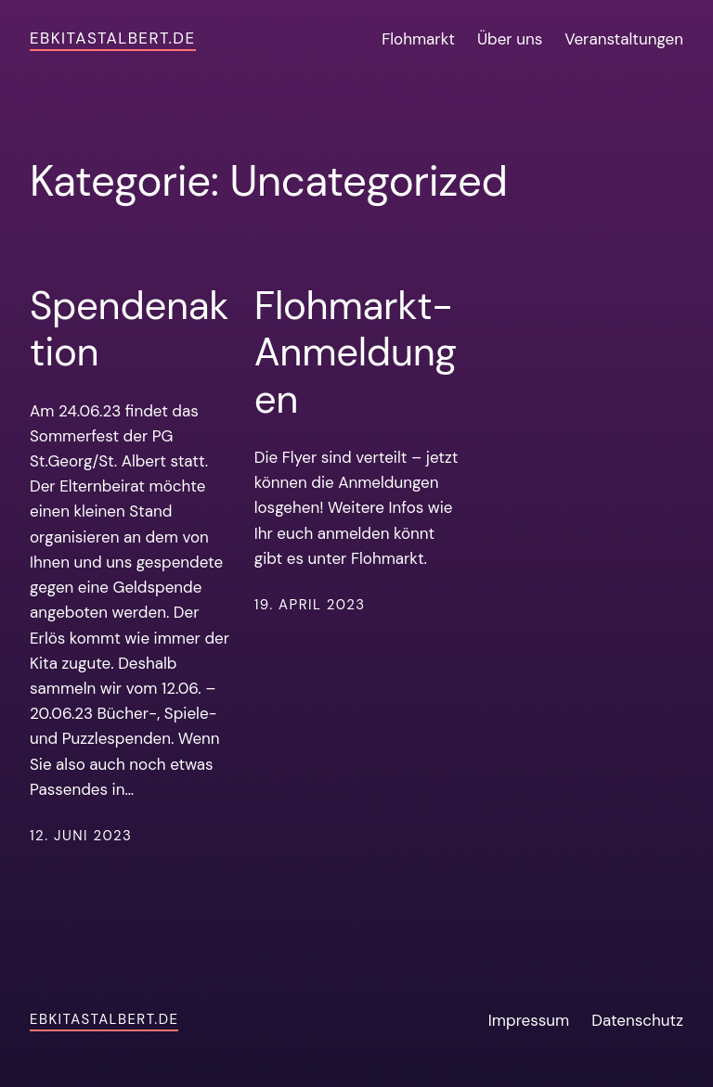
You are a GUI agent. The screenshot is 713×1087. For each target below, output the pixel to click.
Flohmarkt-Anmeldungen (355, 353)
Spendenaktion (129, 330)
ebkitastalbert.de (113, 38)
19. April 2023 (310, 604)
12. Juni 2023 (81, 835)
